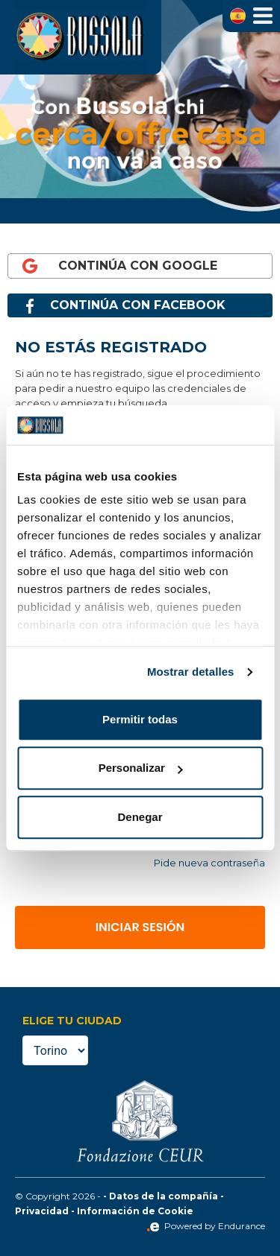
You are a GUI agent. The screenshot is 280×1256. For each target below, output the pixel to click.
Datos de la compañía (163, 1196)
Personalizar (141, 767)
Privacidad (42, 1211)
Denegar (139, 817)
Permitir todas (140, 719)
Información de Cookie (135, 1211)
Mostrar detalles (190, 671)
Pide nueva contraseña (209, 863)
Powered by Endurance (205, 1225)
